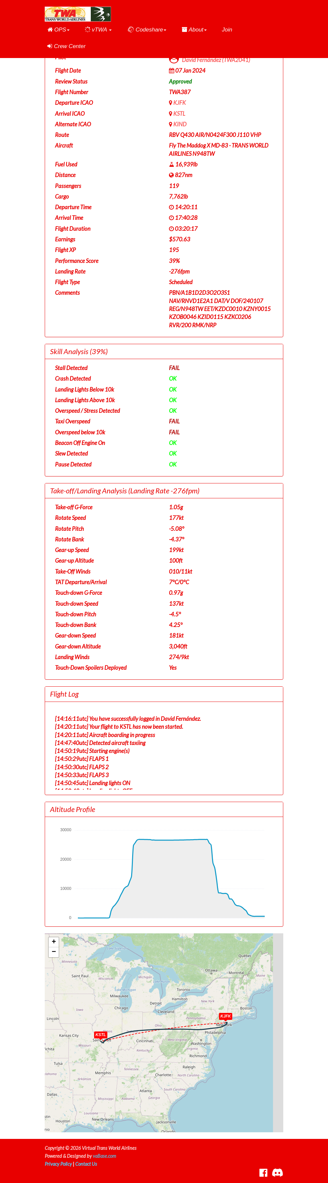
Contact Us (86, 1164)
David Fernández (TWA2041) (216, 59)
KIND (180, 124)
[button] (58, 30)
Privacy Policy (58, 1164)
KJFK (179, 102)
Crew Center (66, 46)
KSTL (179, 113)
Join (227, 30)
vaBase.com (104, 1156)
